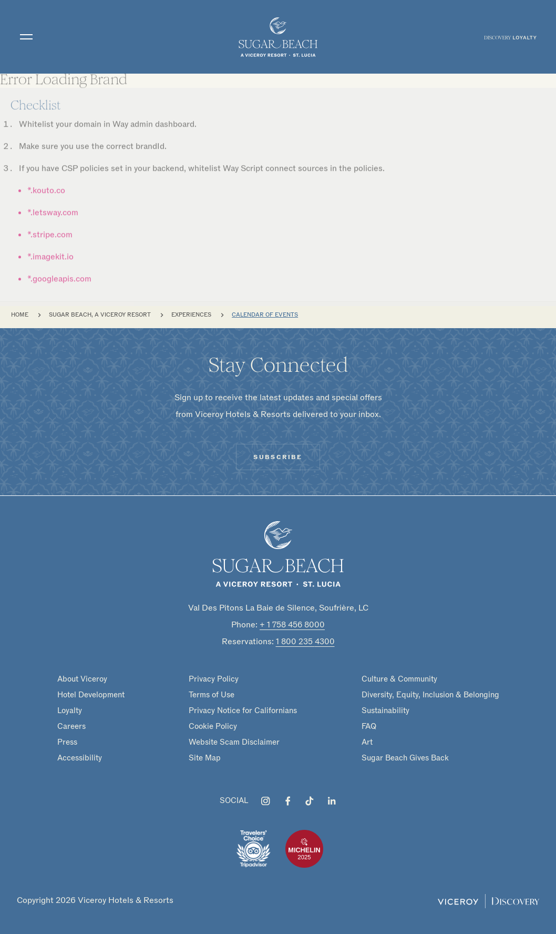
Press (67, 742)
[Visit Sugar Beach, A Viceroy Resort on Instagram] (265, 801)
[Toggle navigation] (26, 37)
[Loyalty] (510, 37)
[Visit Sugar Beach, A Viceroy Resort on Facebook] (287, 801)
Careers (71, 726)
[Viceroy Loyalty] (488, 900)
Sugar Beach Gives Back (405, 758)
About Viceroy (82, 679)
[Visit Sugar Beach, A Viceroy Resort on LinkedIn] (331, 801)
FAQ (369, 726)
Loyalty (69, 710)
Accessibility (79, 758)
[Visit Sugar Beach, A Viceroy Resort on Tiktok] (309, 801)
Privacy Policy (214, 679)
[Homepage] (278, 554)
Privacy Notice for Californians (243, 710)
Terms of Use (211, 694)
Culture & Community (399, 679)
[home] (278, 37)
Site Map (205, 758)
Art (367, 742)
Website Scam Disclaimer (234, 742)
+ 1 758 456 (292, 625)
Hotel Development (91, 694)
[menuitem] (510, 37)
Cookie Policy (213, 726)
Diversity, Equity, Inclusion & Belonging (430, 694)
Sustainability (385, 710)
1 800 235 (305, 641)
